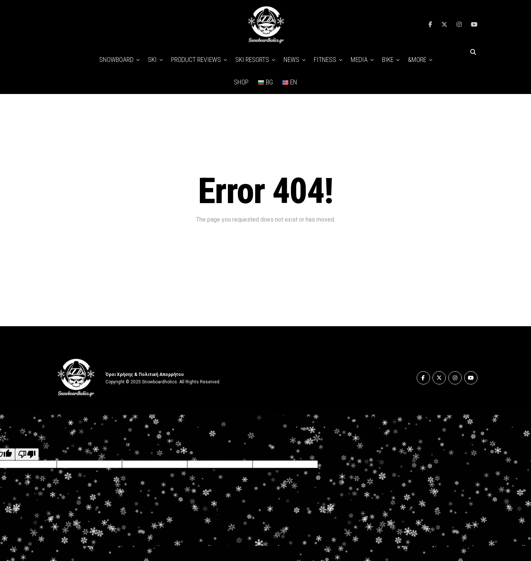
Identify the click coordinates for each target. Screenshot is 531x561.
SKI (152, 59)
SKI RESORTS (252, 59)
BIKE (387, 59)
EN (289, 82)
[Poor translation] (27, 454)
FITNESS (325, 59)
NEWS (291, 59)
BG (265, 82)
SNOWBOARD (116, 59)
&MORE (417, 59)
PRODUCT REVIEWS (196, 59)
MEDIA (359, 59)
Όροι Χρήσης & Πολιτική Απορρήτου (144, 374)
